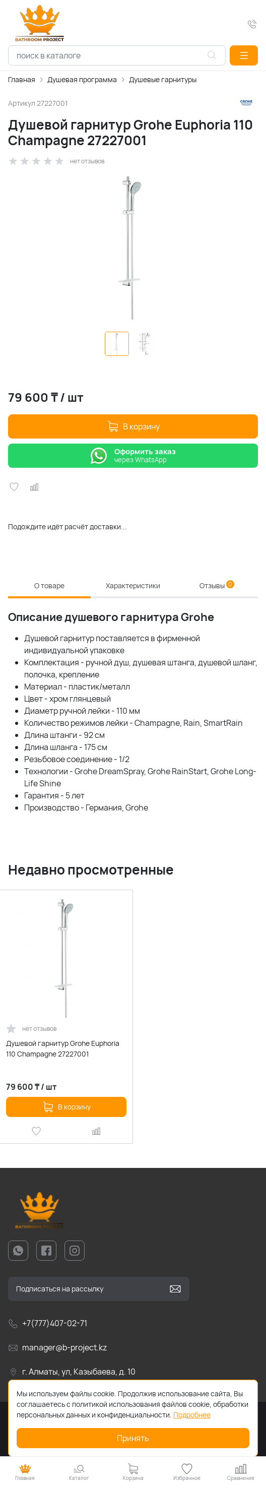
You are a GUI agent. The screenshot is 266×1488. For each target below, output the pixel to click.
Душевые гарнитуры (162, 79)
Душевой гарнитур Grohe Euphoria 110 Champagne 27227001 (62, 1048)
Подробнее (192, 1414)
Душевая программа (82, 79)
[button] (244, 55)
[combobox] (117, 55)
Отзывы (217, 585)
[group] (133, 247)
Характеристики (133, 585)
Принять (133, 1438)
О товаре (49, 585)
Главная (21, 79)
